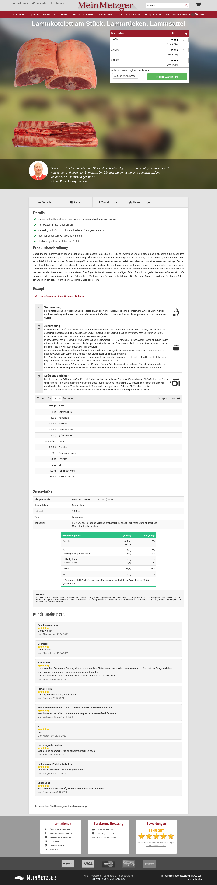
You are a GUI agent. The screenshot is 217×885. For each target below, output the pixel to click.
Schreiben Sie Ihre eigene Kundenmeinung (61, 806)
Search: (144, 4)
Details (45, 202)
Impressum (96, 876)
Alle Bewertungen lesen (156, 845)
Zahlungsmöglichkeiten (58, 833)
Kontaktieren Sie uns (104, 829)
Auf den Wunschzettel (125, 76)
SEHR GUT (156, 831)
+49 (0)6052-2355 (103, 833)
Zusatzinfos (108, 202)
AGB (86, 876)
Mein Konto (21, 3)
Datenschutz (110, 876)
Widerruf (51, 849)
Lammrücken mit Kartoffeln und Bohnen (59, 296)
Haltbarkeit (52, 841)
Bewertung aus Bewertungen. (156, 843)
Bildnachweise (126, 876)
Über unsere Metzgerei (57, 829)
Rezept (77, 202)
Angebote (33, 14)
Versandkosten (141, 70)
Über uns (57, 3)
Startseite (18, 14)
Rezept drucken (168, 398)
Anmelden (39, 3)
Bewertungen (140, 202)
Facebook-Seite (54, 845)
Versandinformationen (57, 837)
